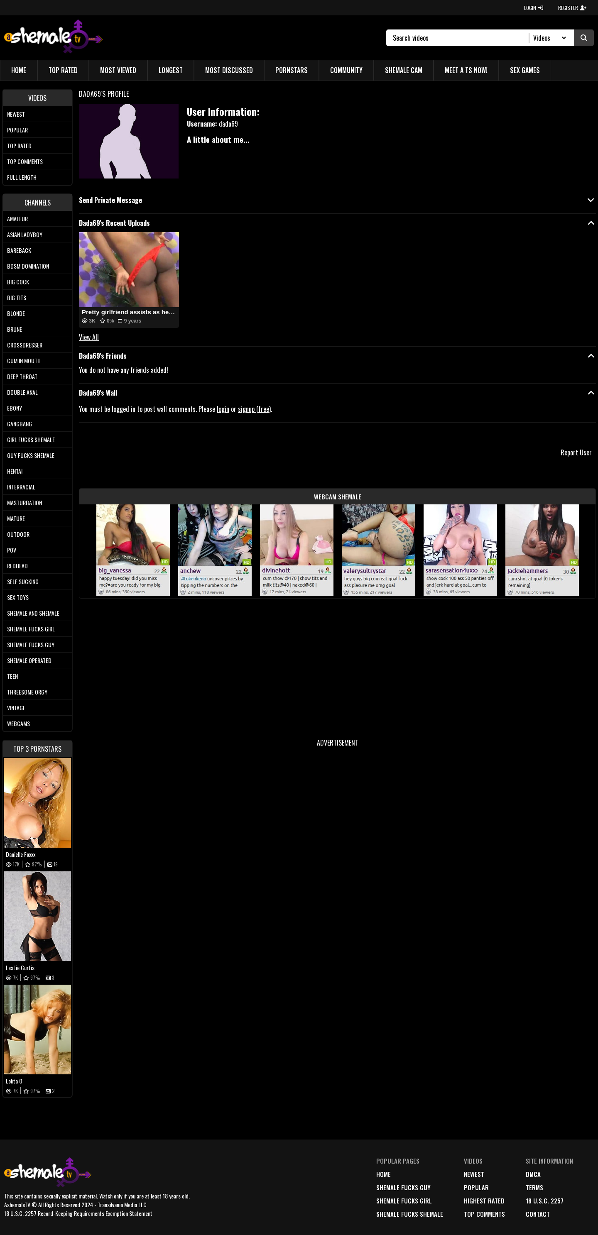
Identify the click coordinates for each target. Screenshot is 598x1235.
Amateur (17, 218)
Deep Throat (22, 376)
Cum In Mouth (24, 360)
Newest (16, 114)
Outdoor (18, 534)
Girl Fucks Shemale (31, 439)
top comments (484, 1213)
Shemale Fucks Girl (31, 628)
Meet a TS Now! (466, 70)
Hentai (14, 471)
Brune (14, 329)
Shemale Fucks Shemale (409, 1213)
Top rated (19, 145)
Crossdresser (24, 344)
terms (534, 1187)
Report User (576, 452)
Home (18, 70)
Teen (12, 676)
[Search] (461, 38)
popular (476, 1187)
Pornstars (291, 70)
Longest (171, 70)
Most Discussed (229, 70)
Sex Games (525, 70)
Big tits (16, 297)
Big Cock (18, 281)
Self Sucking (23, 581)
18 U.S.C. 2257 (545, 1200)
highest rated (484, 1200)
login (223, 409)
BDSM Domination (28, 266)
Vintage (16, 707)
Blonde (16, 313)
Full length (22, 177)
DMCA (533, 1174)
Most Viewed (118, 70)
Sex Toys (18, 597)
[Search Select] (548, 37)
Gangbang (19, 423)
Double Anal (22, 392)
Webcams (18, 723)
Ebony (14, 408)
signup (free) (254, 409)
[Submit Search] (584, 37)
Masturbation (24, 502)
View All (89, 337)
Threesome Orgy (27, 691)
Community (346, 70)
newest (474, 1174)
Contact (538, 1213)
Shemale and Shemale (33, 613)
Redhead (17, 565)
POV (11, 549)
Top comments (25, 161)
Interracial (21, 486)
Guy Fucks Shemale (30, 455)
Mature (16, 518)
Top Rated (63, 70)
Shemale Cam (403, 70)
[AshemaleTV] (53, 38)
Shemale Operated (29, 660)
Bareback (19, 250)
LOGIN (533, 7)
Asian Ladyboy (24, 234)
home (383, 1174)
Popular (17, 129)
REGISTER (572, 7)
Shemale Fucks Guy (30, 644)
